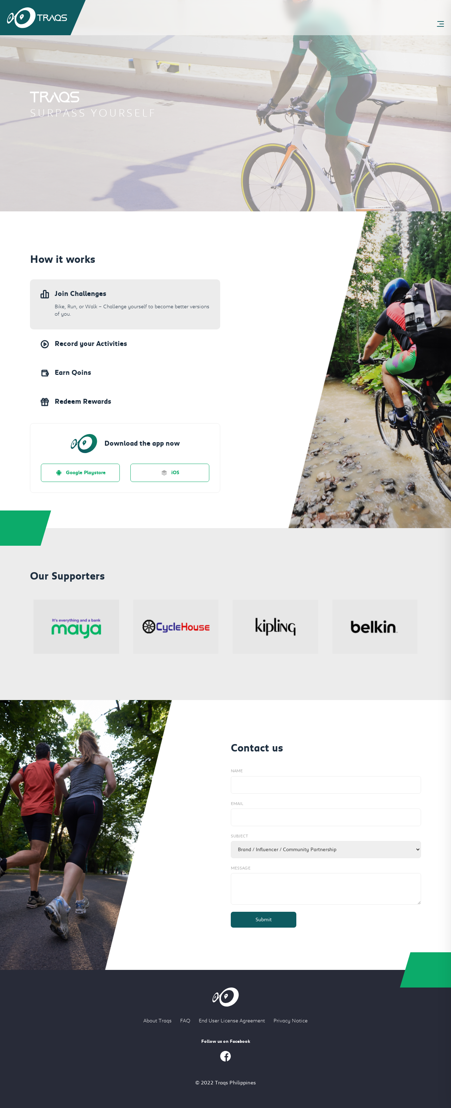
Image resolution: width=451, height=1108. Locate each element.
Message (241, 868)
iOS (170, 472)
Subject (239, 836)
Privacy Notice (290, 1020)
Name (237, 770)
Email (237, 803)
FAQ (185, 1020)
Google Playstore (80, 472)
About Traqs (157, 1020)
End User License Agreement (232, 1020)
